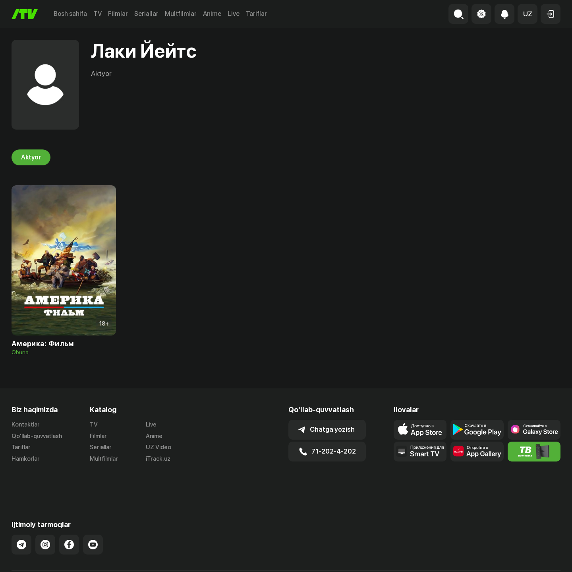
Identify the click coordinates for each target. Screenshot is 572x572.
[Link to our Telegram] (21, 517)
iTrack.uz (158, 459)
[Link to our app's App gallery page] (476, 451)
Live (234, 13)
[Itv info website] (534, 451)
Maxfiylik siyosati (537, 557)
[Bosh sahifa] (25, 14)
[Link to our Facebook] (69, 517)
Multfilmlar (181, 13)
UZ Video (158, 447)
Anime (212, 13)
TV (97, 13)
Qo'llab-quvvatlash (37, 436)
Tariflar (256, 13)
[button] (527, 14)
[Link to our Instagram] (45, 517)
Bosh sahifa (70, 13)
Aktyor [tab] (31, 157)
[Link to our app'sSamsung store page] (534, 430)
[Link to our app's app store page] (420, 430)
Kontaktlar (26, 424)
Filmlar (118, 13)
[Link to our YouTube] (93, 517)
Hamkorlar (26, 459)
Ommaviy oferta (483, 557)
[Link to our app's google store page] (476, 430)
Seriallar (146, 13)
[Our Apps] (420, 451)
